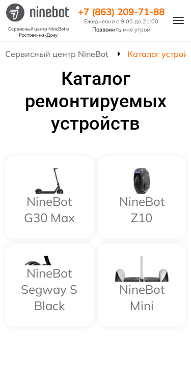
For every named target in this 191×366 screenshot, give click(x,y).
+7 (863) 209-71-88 (121, 12)
